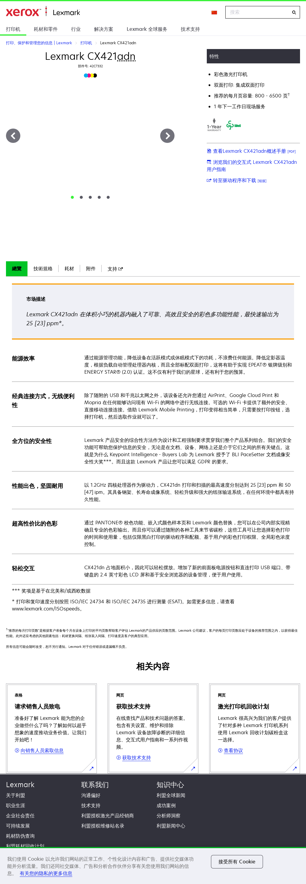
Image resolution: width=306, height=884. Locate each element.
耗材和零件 (46, 29)
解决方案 (103, 29)
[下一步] (167, 136)
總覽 (17, 268)
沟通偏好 (90, 795)
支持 (115, 268)
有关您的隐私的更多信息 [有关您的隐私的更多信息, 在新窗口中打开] (46, 873)
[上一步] (13, 136)
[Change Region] (214, 12)
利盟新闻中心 (171, 825)
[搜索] (294, 12)
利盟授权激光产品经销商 (107, 815)
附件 (91, 268)
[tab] (72, 197)
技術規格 (43, 268)
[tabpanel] (153, 448)
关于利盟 (15, 795)
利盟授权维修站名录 (102, 825)
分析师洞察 (168, 815)
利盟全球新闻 (171, 795)
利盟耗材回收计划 (25, 846)
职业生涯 (15, 805)
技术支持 (190, 29)
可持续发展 (18, 825)
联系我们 (95, 784)
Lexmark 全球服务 (147, 29)
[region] (153, 865)
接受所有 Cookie (237, 861)
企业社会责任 (20, 815)
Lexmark (20, 784)
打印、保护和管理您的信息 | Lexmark (43, 11)
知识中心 (170, 784)
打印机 (13, 29)
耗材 (69, 268)
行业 (76, 29)
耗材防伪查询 (20, 836)
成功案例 (166, 805)
